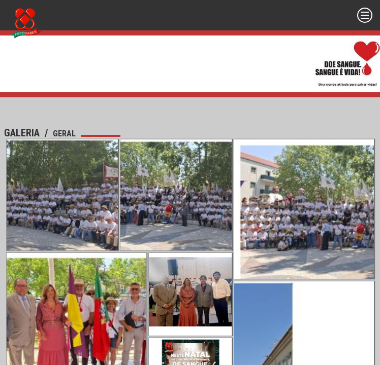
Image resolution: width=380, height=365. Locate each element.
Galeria (23, 133)
